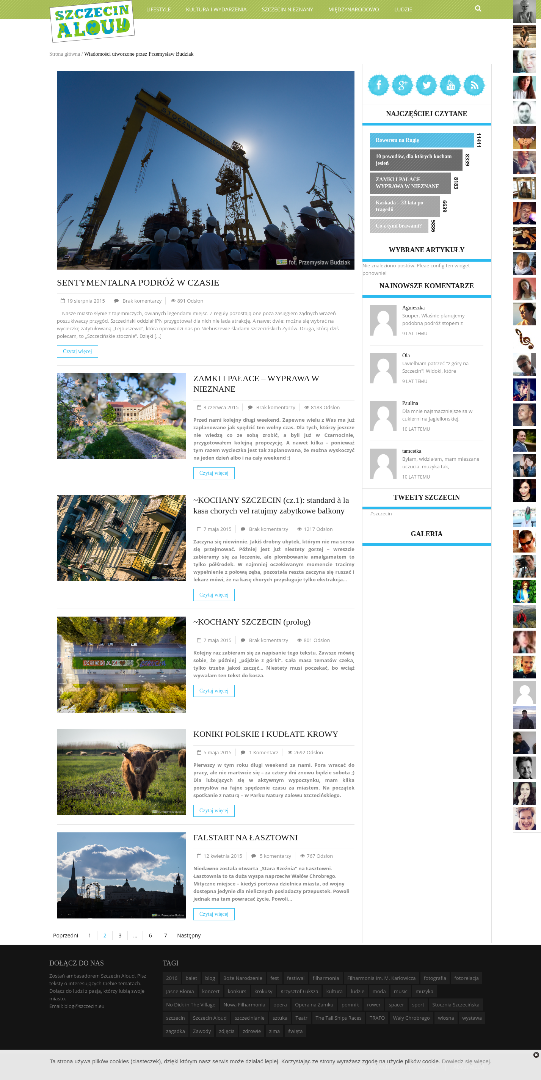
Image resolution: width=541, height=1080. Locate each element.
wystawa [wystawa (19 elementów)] (472, 1017)
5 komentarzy (275, 855)
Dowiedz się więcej (466, 1061)
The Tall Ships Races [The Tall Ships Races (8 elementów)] (339, 1017)
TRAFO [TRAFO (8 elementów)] (377, 1017)
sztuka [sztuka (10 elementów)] (280, 1017)
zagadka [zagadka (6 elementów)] (175, 1031)
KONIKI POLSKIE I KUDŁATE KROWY (266, 734)
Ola (406, 355)
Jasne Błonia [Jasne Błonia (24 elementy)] (180, 991)
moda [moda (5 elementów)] (379, 991)
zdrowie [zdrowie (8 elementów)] (252, 1031)
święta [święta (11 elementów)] (295, 1031)
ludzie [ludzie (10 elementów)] (357, 991)
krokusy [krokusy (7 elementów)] (263, 991)
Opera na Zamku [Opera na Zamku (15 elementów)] (314, 1004)
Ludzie (403, 9)
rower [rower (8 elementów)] (374, 1004)
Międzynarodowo (353, 9)
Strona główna (64, 54)
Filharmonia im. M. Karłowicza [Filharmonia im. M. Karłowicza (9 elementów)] (381, 978)
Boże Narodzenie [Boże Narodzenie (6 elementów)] (242, 978)
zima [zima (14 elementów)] (274, 1031)
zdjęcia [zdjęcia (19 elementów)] (227, 1031)
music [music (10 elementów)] (401, 991)
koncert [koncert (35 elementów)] (211, 991)
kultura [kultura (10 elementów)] (334, 991)
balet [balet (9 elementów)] (191, 978)
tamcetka (412, 451)
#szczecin (381, 513)
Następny (189, 935)
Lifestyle (158, 9)
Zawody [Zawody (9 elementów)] (202, 1031)
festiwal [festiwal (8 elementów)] (295, 978)
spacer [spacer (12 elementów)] (396, 1004)
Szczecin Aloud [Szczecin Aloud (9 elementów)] (210, 1017)
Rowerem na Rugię (397, 140)
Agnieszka (413, 308)
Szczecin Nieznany (287, 9)
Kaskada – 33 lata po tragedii (399, 206)
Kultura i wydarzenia (216, 9)
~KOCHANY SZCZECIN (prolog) (251, 621)
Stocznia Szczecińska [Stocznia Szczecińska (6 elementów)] (455, 1004)
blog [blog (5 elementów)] (210, 978)
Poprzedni (65, 935)
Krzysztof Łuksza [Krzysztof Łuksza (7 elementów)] (299, 991)
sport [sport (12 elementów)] (418, 1004)
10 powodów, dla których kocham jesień (414, 160)
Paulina (410, 403)
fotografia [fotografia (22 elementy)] (435, 978)
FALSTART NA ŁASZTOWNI (245, 837)
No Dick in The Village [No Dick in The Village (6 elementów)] (190, 1004)
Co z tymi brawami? (399, 226)
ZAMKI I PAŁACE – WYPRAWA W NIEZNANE (407, 183)
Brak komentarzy (142, 300)
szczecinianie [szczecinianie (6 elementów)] (249, 1017)
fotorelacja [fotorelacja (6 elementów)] (466, 978)
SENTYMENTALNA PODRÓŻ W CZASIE (138, 282)
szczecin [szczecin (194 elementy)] (175, 1017)
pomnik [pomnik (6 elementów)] (350, 1004)
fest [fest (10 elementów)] (274, 978)
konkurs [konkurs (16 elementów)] (237, 991)
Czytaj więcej (77, 351)
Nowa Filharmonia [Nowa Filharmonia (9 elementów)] (244, 1004)
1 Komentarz (263, 752)
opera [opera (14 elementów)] (280, 1004)
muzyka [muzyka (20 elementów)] (424, 991)
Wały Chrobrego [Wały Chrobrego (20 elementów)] (411, 1017)
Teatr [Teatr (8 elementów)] (302, 1017)
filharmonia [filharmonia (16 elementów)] (326, 978)
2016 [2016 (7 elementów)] (171, 978)
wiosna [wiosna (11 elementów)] (446, 1017)
